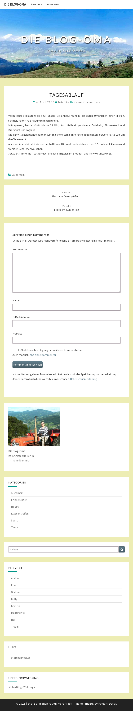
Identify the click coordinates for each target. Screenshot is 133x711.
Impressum (53, 4)
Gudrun (15, 592)
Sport (14, 520)
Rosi (13, 619)
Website (17, 333)
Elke (13, 585)
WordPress (64, 703)
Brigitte (63, 102)
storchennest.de (20, 657)
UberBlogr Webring (21, 687)
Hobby (15, 506)
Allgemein (18, 174)
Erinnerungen (19, 500)
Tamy (14, 527)
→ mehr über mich (19, 460)
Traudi (15, 626)
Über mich (36, 4)
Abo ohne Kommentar (43, 355)
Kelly (14, 599)
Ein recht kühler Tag (66, 208)
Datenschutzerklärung (83, 379)
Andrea (15, 578)
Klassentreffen (20, 513)
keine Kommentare (87, 102)
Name (16, 300)
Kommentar (20, 249)
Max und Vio (18, 612)
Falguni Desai (107, 703)
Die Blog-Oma (15, 4)
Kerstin (15, 606)
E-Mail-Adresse (21, 317)
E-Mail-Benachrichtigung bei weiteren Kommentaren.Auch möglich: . (47, 352)
